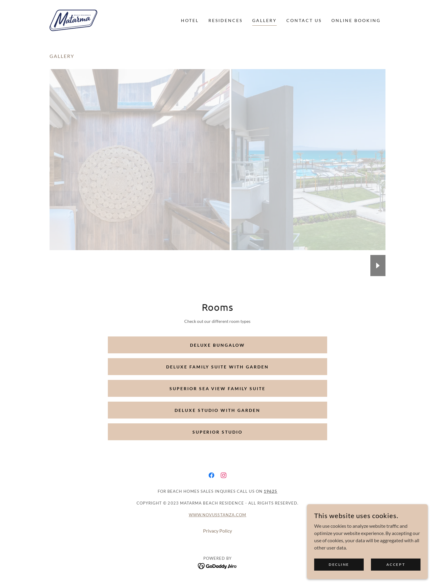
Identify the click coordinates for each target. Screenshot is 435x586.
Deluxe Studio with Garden (217, 410)
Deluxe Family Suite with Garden (217, 366)
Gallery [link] (264, 20)
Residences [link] (225, 20)
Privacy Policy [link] (217, 530)
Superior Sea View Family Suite (217, 388)
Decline (339, 564)
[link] (73, 20)
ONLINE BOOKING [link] (356, 20)
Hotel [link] (190, 20)
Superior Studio (217, 432)
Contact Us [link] (304, 20)
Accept (395, 564)
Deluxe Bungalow (217, 345)
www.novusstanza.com (217, 514)
